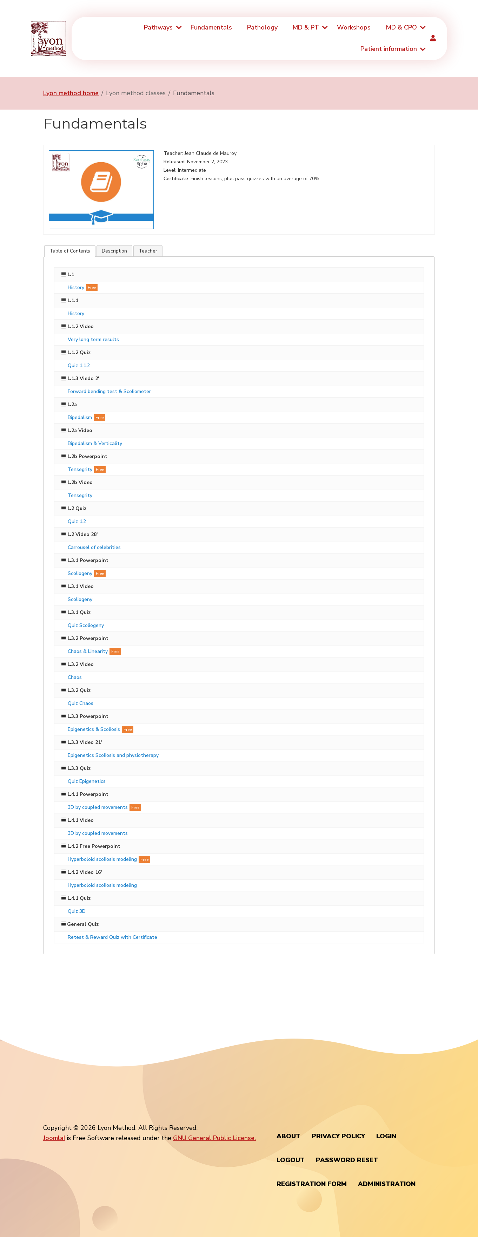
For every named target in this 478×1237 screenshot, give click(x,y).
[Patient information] (422, 49)
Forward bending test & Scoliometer (109, 391)
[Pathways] (178, 27)
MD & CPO (401, 27)
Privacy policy (338, 1136)
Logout (291, 1160)
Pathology (262, 27)
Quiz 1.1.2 (79, 365)
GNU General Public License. (214, 1138)
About (288, 1136)
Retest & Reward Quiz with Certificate (112, 937)
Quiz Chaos (80, 703)
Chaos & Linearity (88, 651)
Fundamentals (211, 27)
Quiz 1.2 (77, 521)
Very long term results (93, 339)
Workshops (354, 27)
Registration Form (312, 1184)
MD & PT (305, 27)
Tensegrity (80, 469)
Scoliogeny (80, 573)
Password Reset (347, 1160)
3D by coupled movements (98, 807)
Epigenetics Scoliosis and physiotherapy (113, 755)
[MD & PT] (324, 27)
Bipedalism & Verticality (95, 443)
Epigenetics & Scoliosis (94, 729)
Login (386, 1136)
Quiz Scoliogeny (86, 625)
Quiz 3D (77, 911)
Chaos (75, 677)
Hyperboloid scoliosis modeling (102, 859)
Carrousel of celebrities (94, 547)
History (76, 287)
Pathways (158, 27)
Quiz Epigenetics (87, 781)
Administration (387, 1184)
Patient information (388, 49)
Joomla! (54, 1138)
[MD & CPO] (422, 27)
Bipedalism (80, 417)
